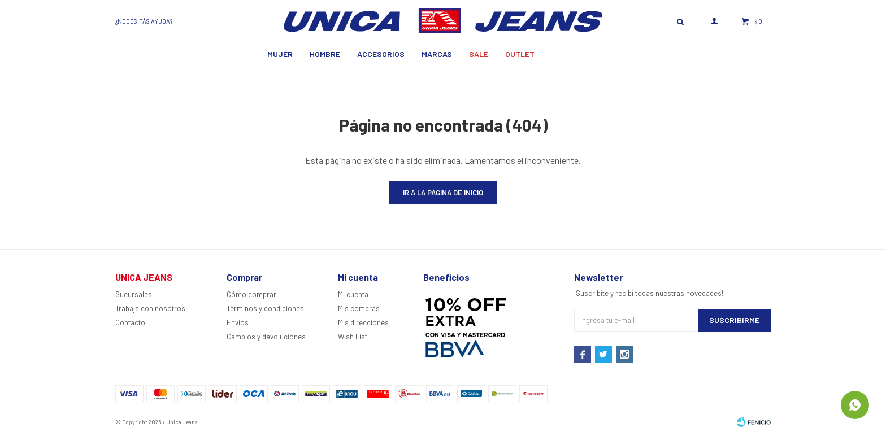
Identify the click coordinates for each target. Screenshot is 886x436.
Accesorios (381, 54)
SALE (478, 54)
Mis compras (359, 308)
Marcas (437, 54)
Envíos (238, 322)
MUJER (280, 54)
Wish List (352, 336)
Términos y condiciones (265, 308)
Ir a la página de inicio (443, 192)
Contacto (130, 322)
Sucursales (133, 294)
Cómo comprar (251, 294)
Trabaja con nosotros (150, 308)
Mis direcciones (363, 322)
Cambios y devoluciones (266, 336)
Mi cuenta (353, 294)
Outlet (520, 54)
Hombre (325, 54)
